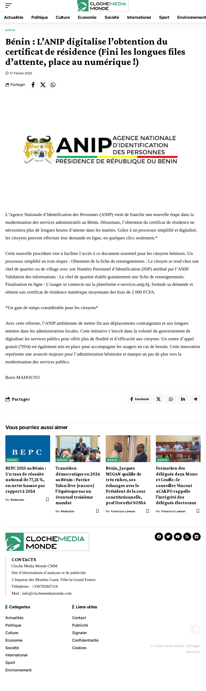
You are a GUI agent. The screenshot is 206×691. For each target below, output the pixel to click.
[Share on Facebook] (33, 84)
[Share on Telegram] (195, 399)
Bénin (10, 30)
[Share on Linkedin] (182, 399)
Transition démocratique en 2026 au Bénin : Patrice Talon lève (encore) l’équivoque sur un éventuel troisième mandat (78, 487)
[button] (9, 5)
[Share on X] (42, 84)
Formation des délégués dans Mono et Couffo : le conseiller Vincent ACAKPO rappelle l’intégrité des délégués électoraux (177, 487)
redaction (17, 500)
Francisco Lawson (123, 512)
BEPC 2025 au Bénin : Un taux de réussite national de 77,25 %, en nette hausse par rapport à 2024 (25, 481)
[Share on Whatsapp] (52, 84)
